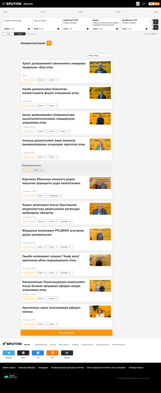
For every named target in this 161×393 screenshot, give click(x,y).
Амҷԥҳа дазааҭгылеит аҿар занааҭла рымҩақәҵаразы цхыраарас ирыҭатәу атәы (53, 142)
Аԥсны (40, 80)
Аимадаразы (43, 367)
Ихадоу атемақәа (70, 23)
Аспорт (63, 131)
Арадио (96, 20)
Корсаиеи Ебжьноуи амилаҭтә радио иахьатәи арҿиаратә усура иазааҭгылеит (51, 181)
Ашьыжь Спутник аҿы (12, 20)
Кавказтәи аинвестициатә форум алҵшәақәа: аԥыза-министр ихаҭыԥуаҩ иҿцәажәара (106, 25)
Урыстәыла (63, 344)
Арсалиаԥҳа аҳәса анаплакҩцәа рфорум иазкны (51, 309)
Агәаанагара (87, 344)
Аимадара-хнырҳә (136, 367)
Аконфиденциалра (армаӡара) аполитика (67, 367)
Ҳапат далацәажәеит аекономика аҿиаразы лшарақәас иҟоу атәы (53, 65)
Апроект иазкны (9, 367)
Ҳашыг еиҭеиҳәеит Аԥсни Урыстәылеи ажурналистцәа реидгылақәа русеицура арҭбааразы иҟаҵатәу (51, 209)
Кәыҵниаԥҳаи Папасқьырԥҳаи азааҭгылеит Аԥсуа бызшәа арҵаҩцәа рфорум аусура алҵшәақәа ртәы (53, 286)
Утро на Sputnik (40, 20)
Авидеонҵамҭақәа (33, 43)
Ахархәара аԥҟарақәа (26, 367)
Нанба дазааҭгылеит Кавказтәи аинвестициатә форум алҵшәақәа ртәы (50, 91)
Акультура (64, 221)
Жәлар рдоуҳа (102, 344)
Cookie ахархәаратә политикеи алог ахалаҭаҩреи (106, 367)
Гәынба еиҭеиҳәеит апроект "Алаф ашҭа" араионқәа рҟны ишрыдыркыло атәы (51, 258)
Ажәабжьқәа (54, 196)
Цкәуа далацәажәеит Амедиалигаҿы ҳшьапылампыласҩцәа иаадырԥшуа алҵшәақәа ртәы (48, 118)
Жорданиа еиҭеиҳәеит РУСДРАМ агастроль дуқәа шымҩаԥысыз (53, 232)
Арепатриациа (118, 344)
